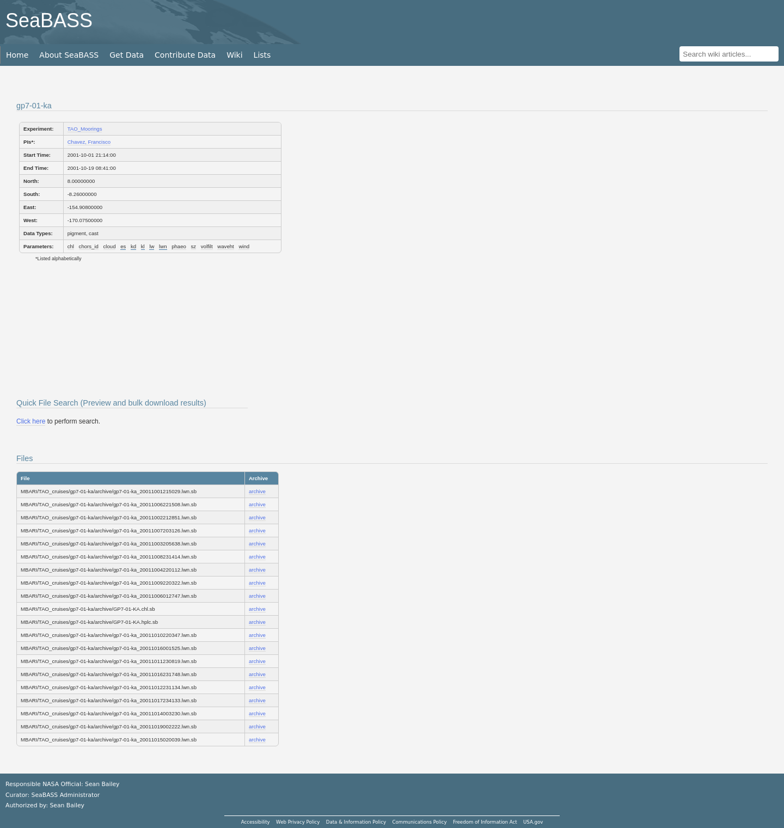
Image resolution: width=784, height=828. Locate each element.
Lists (262, 55)
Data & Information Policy (356, 822)
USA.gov (533, 822)
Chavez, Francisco (89, 142)
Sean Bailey (67, 805)
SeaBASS (49, 20)
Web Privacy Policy (298, 822)
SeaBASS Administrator (66, 795)
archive (257, 491)
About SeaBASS (69, 55)
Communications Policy (419, 822)
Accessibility (255, 822)
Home (17, 55)
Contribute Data (185, 55)
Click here (30, 421)
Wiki (234, 55)
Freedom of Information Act (485, 822)
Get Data (126, 55)
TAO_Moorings (85, 129)
